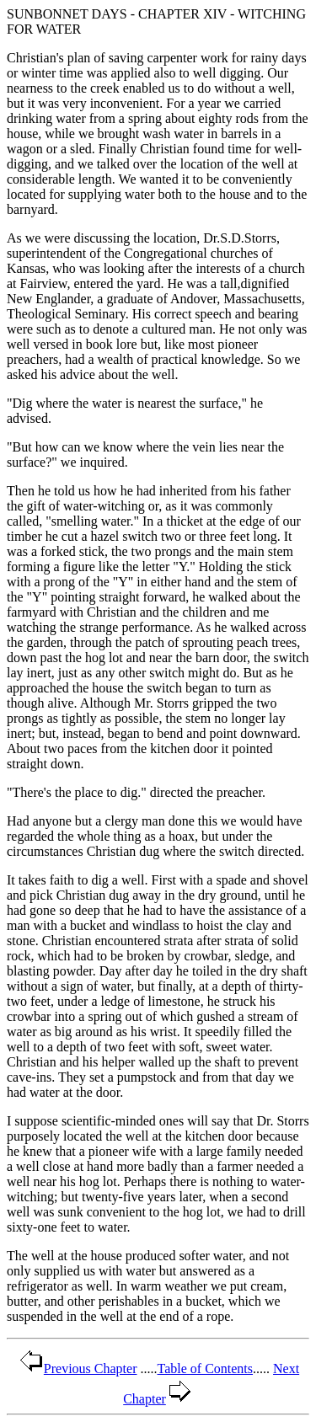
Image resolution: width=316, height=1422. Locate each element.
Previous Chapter (77, 1368)
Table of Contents (206, 1368)
